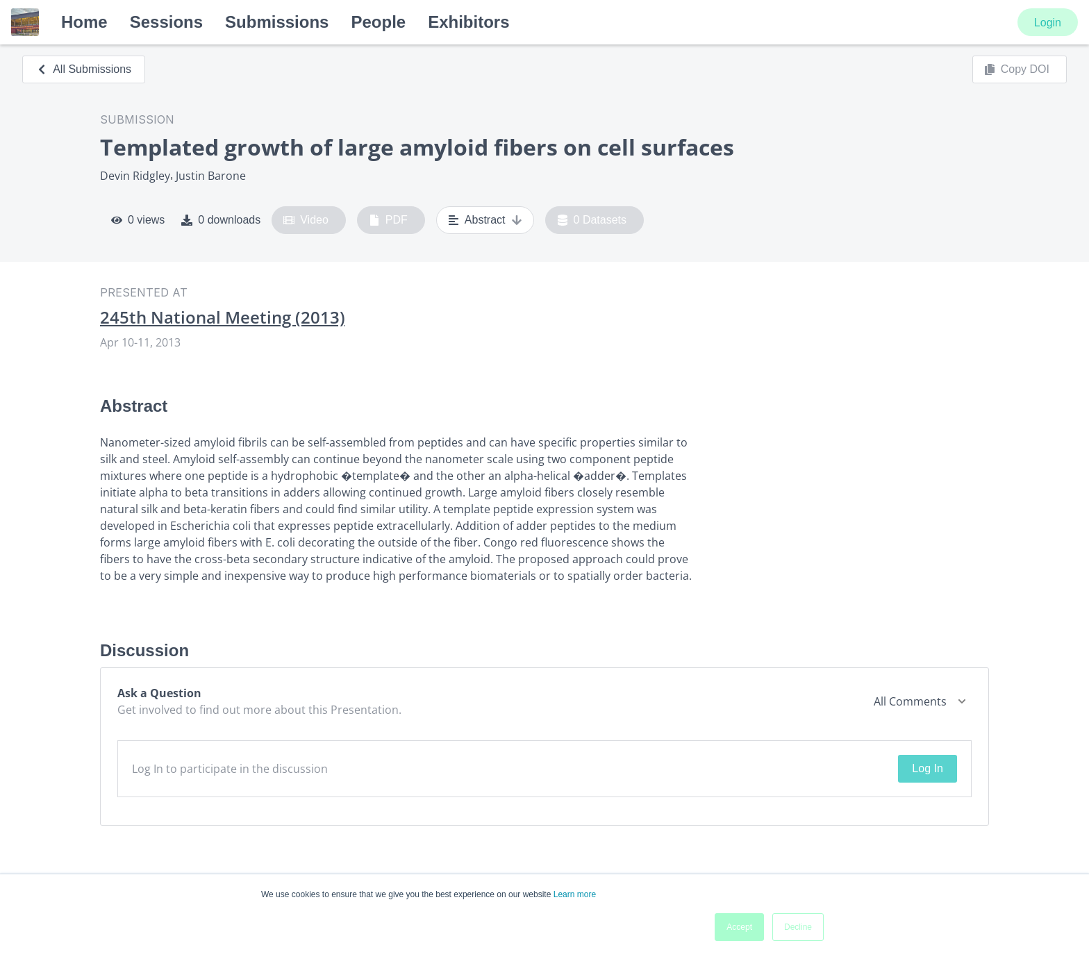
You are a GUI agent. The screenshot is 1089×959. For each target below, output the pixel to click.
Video (306, 220)
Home (84, 21)
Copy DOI (1016, 69)
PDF (388, 220)
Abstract (485, 220)
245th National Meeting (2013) (222, 317)
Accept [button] (739, 927)
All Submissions (83, 69)
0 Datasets (592, 220)
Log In (927, 768)
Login (1047, 22)
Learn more (575, 894)
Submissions (277, 21)
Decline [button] (798, 927)
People (378, 21)
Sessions (166, 21)
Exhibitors (468, 21)
